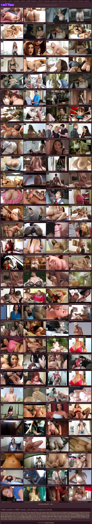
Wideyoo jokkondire (47, 516)
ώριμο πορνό (64, 515)
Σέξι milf (28, 1)
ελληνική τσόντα (24, 515)
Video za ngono (58, 516)
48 (51, 504)
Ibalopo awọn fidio (26, 516)
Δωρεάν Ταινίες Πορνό (10, 513)
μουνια (78, 512)
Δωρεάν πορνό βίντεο (37, 513)
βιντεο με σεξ (59, 512)
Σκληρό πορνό (54, 1)
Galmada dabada (80, 516)
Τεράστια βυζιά (47, 1)
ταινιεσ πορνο (16, 519)
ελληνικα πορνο (32, 515)
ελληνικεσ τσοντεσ (12, 512)
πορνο (5, 517)
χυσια (40, 516)
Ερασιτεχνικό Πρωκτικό (63, 1)
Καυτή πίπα (40, 1)
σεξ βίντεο (53, 513)
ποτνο (29, 513)
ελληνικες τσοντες (84, 513)
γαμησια (65, 512)
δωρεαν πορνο (62, 517)
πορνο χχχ (10, 517)
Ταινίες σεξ (38, 512)
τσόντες (18, 515)
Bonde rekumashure (7, 516)
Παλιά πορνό (58, 519)
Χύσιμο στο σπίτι (72, 1)
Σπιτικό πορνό (4, 1)
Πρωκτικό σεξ (70, 515)
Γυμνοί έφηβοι (16, 1)
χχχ (79, 513)
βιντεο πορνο (46, 519)
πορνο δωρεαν (37, 517)
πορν (14, 515)
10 (47, 504)
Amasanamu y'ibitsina (69, 516)
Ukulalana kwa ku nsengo (82, 515)
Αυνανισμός (86, 1)
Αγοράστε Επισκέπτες (49, 522)
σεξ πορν (85, 512)
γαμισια (26, 513)
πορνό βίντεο (35, 516)
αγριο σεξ (33, 512)
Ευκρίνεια (10, 1)
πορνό (81, 512)
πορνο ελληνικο (47, 513)
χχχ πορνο (83, 517)
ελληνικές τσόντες (55, 515)
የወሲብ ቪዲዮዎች (54, 517)
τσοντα (68, 517)
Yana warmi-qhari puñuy (26, 517)
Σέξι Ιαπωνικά (80, 1)
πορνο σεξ (16, 517)
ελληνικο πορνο (72, 512)
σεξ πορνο (7, 3)
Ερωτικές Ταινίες (26, 512)
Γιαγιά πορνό (53, 512)
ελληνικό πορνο (45, 512)
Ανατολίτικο (23, 1)
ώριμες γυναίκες (8, 519)
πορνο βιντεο (59, 513)
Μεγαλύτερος (34, 1)
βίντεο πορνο (76, 517)
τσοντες (2, 515)
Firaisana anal (74, 513)
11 (48, 504)
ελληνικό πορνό (41, 515)
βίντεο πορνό (66, 513)
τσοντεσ (20, 512)
